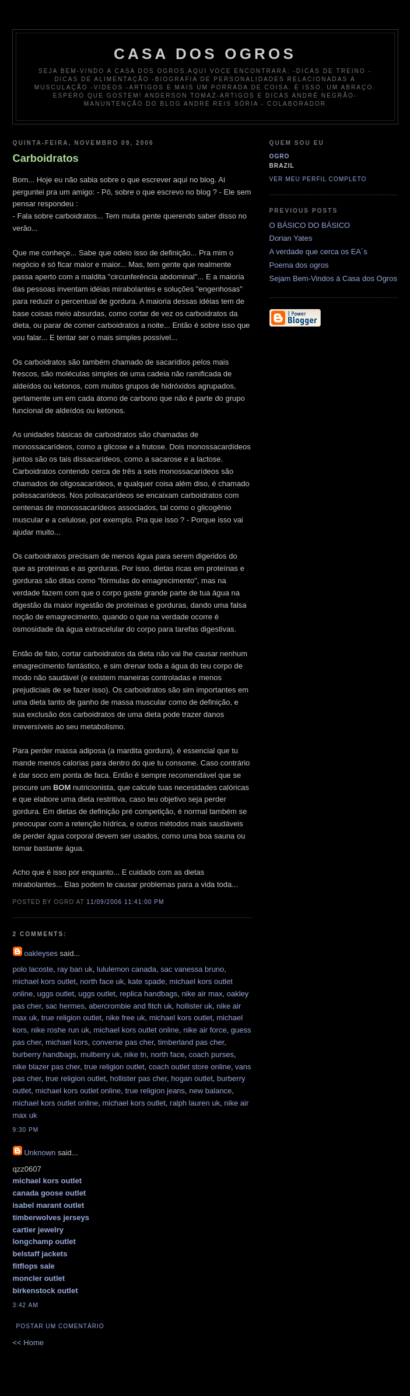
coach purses (211, 1054)
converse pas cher (123, 1042)
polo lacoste (33, 969)
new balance (210, 1090)
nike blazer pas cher (46, 1066)
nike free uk (125, 1017)
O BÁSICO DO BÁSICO (310, 225)
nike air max (201, 993)
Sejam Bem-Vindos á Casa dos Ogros (333, 278)
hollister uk (194, 1006)
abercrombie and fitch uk (130, 1006)
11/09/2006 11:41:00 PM (125, 902)
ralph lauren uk (195, 1103)
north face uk (102, 981)
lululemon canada (126, 969)
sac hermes (65, 1006)
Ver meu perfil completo (318, 179)
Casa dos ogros (205, 54)
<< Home (28, 1342)
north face (168, 1054)
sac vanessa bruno (192, 969)
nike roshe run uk (60, 1030)
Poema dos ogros (299, 265)
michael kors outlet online (136, 1030)
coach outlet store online (190, 1066)
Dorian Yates (291, 238)
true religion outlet (71, 1017)
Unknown (39, 1152)
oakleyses (41, 953)
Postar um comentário (60, 1326)
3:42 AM (25, 1305)
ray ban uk (75, 969)
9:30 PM (26, 1130)
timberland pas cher (191, 1042)
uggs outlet (55, 993)
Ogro (279, 156)
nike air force (204, 1030)
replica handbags (148, 993)
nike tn (135, 1054)
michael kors (66, 1042)
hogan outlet (192, 1078)
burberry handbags (44, 1054)
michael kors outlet (44, 981)
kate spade (147, 981)
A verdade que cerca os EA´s (318, 251)
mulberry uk (100, 1054)
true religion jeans (155, 1090)
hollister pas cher (138, 1078)
